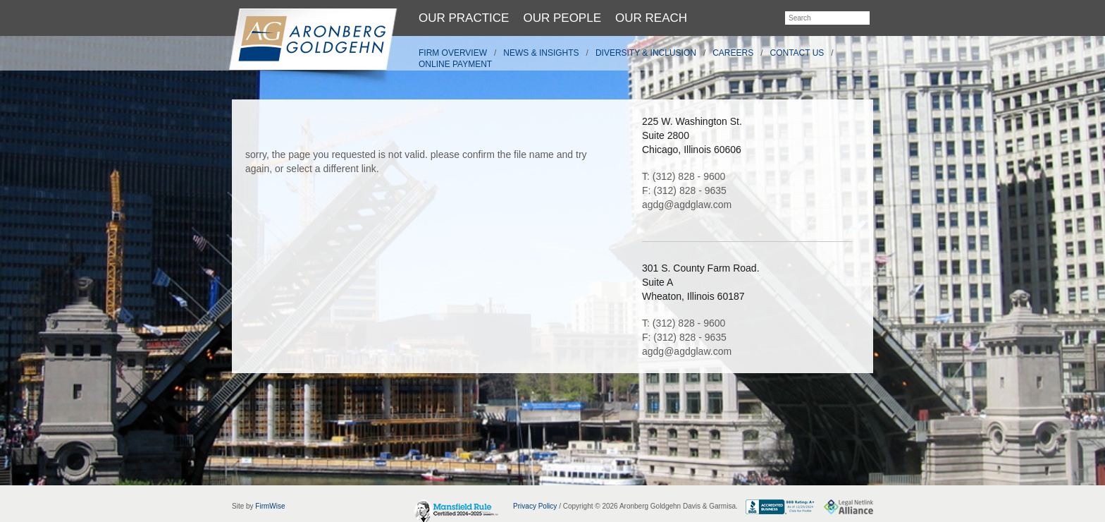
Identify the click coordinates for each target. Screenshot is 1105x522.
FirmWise (270, 506)
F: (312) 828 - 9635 (684, 190)
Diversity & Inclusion (645, 53)
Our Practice (464, 18)
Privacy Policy (535, 506)
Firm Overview (453, 53)
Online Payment (455, 64)
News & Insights (541, 53)
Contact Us (797, 53)
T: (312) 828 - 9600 (683, 176)
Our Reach (651, 18)
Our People (562, 18)
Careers (732, 53)
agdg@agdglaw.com (686, 204)
